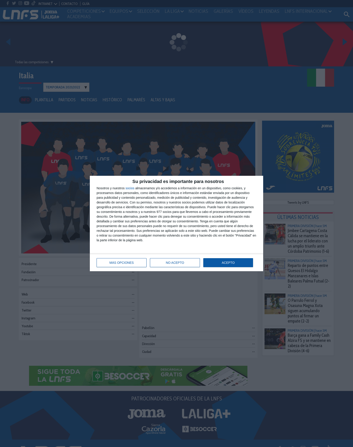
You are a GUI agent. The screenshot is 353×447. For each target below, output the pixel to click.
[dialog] (176, 223)
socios (129, 188)
